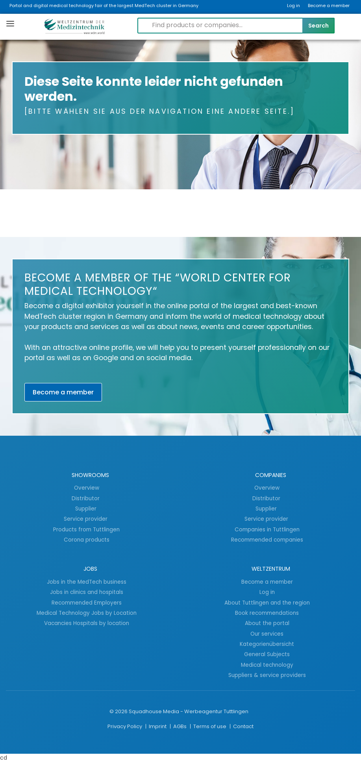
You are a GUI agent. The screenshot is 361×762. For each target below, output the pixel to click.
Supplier (86, 508)
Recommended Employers (87, 602)
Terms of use (210, 726)
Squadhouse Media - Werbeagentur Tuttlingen (188, 711)
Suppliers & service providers (267, 675)
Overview (86, 487)
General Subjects (267, 654)
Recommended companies (267, 539)
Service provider (86, 518)
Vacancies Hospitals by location (86, 623)
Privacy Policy (125, 726)
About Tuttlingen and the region (267, 602)
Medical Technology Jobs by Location (87, 612)
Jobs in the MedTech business (86, 581)
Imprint (158, 726)
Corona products (86, 539)
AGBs (180, 726)
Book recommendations (267, 612)
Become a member (329, 5)
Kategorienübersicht (267, 643)
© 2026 (118, 711)
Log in (293, 5)
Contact (243, 726)
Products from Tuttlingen (86, 529)
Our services (266, 633)
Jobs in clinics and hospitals (86, 592)
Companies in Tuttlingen (267, 529)
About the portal (267, 623)
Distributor (86, 498)
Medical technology (267, 664)
